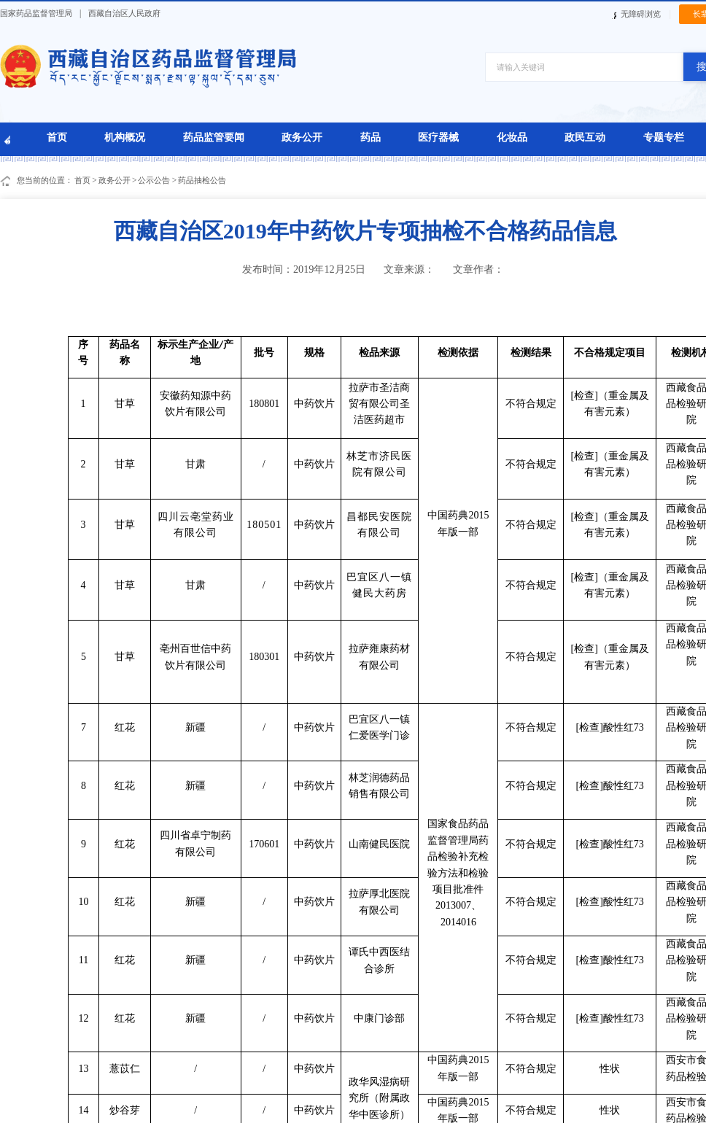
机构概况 (124, 137)
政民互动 (585, 137)
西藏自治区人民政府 (124, 13)
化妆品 (512, 137)
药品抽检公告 (202, 180)
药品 (370, 137)
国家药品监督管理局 (36, 13)
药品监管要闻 (213, 137)
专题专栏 (663, 137)
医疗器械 (438, 137)
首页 (57, 137)
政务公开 (302, 137)
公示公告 (154, 180)
